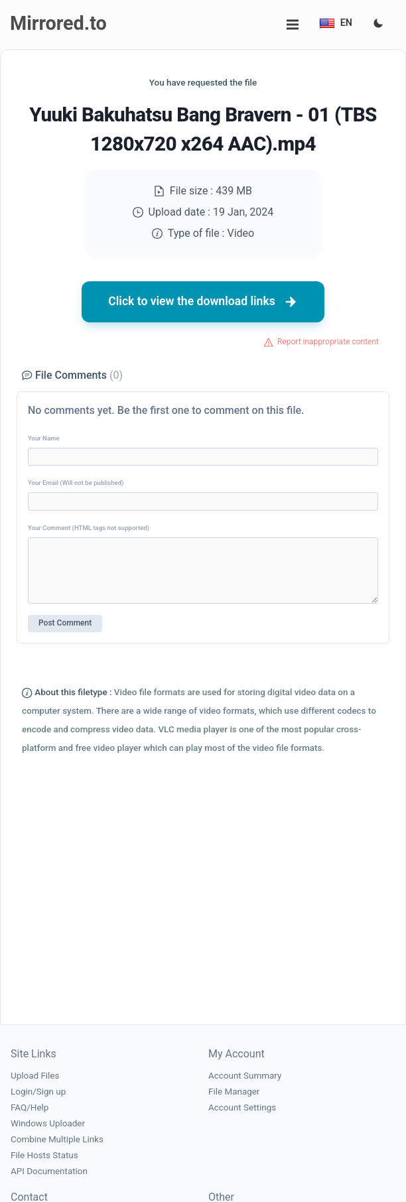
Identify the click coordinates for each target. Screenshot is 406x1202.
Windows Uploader (48, 1123)
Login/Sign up (38, 1092)
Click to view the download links (203, 302)
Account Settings (242, 1107)
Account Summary (244, 1076)
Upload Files (35, 1076)
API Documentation (49, 1171)
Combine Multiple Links (57, 1139)
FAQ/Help (29, 1107)
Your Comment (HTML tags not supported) (88, 527)
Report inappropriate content (328, 341)
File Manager (233, 1092)
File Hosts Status (44, 1155)
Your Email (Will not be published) (75, 482)
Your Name (44, 438)
